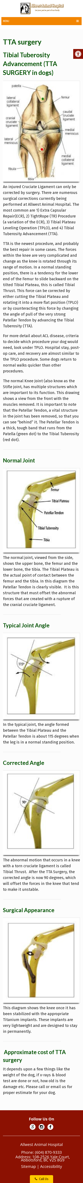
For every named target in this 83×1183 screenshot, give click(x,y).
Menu (6, 21)
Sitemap (28, 1166)
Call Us (41, 1179)
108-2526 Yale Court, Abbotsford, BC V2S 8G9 (45, 1158)
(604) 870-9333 (48, 1152)
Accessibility (51, 1166)
